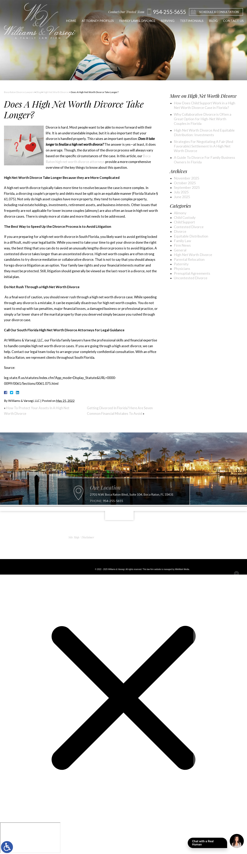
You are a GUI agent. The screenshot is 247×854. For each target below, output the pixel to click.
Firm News (182, 245)
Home (68, 20)
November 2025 (186, 178)
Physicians (182, 268)
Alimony (180, 213)
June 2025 (182, 197)
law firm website (154, 569)
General (180, 250)
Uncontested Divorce (190, 278)
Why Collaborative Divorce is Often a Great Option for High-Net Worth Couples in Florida (202, 119)
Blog (210, 20)
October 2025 (185, 183)
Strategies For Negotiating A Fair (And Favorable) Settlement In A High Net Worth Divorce (203, 146)
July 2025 (181, 192)
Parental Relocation (189, 259)
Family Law (182, 240)
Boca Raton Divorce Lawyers (19, 92)
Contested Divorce (189, 227)
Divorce (180, 231)
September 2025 (187, 187)
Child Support (184, 222)
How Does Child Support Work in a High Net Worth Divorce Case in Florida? (204, 105)
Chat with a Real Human (209, 843)
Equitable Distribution (191, 236)
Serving (164, 20)
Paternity (181, 264)
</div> (30, 837)
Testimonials (188, 20)
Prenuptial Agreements (192, 273)
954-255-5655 (113, 509)
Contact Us (230, 20)
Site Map (73, 537)
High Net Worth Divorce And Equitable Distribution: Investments (204, 132)
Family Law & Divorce (134, 20)
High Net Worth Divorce (56, 92)
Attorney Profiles (94, 20)
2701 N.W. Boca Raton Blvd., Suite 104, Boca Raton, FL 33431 (131, 503)
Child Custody (184, 217)
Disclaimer (88, 537)
